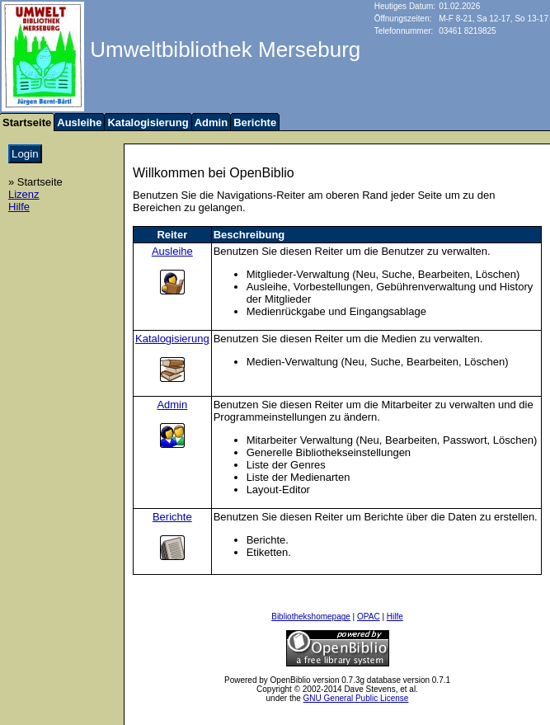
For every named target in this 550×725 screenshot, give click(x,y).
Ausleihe (79, 122)
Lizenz (24, 194)
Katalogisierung (147, 122)
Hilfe (19, 206)
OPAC (368, 616)
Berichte (254, 122)
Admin (211, 122)
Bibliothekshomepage (310, 616)
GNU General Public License (356, 698)
